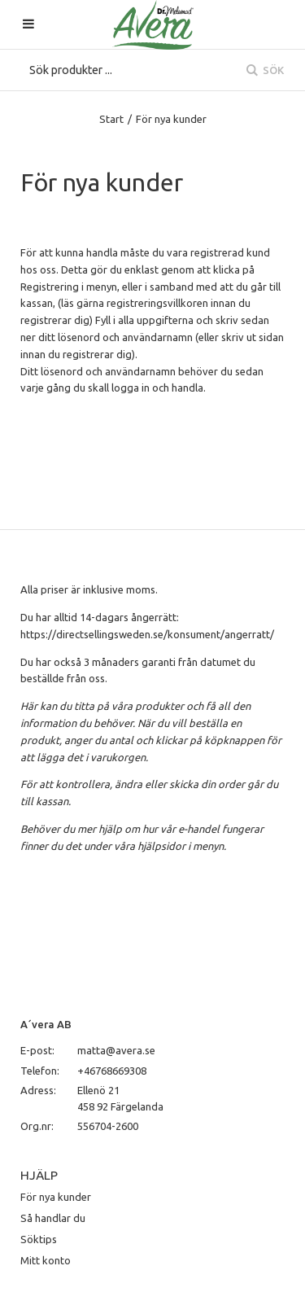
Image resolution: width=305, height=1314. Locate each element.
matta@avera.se (116, 1050)
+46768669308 (111, 1070)
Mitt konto (45, 1260)
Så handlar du (52, 1218)
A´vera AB (46, 1024)
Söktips (38, 1239)
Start (111, 119)
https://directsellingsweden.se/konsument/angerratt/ (147, 634)
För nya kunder (55, 1196)
